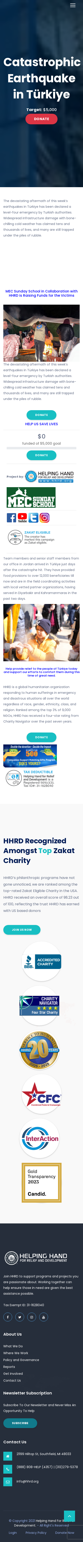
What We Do (13, 1346)
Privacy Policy (36, 1532)
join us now (22, 930)
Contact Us (12, 1380)
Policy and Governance (21, 1360)
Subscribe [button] (20, 1423)
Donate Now (64, 1532)
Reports (9, 1367)
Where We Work (15, 1353)
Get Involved (13, 1373)
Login (13, 1532)
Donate (41, 119)
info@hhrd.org (28, 1481)
